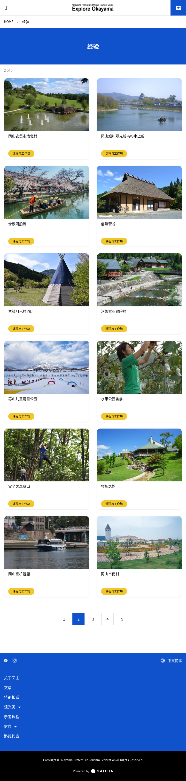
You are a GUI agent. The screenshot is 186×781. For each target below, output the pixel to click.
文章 (8, 687)
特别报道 (11, 697)
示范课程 (11, 716)
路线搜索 (11, 736)
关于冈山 (11, 678)
